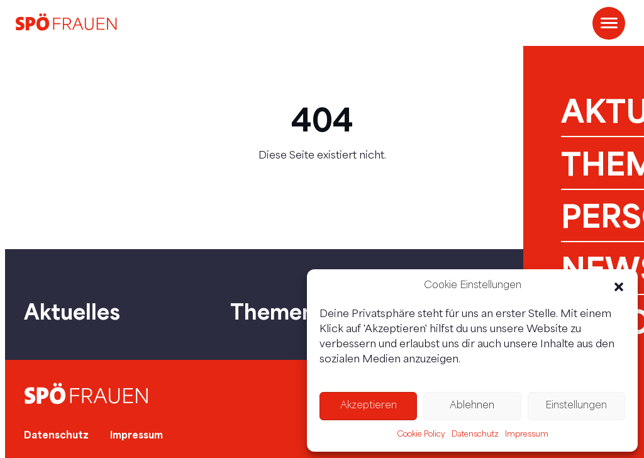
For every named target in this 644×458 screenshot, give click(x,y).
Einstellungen (576, 406)
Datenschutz (475, 434)
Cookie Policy (421, 434)
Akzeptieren (368, 406)
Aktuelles (72, 311)
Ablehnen (472, 406)
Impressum (526, 434)
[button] (619, 287)
